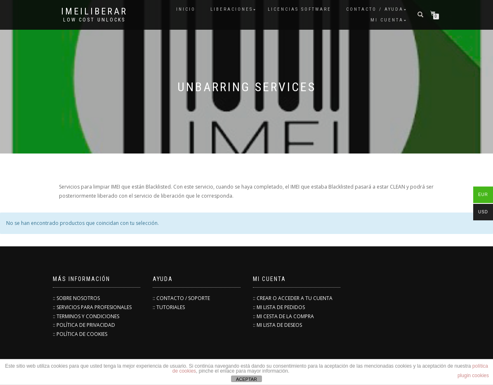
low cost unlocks (94, 20)
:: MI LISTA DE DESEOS (277, 324)
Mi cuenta (386, 20)
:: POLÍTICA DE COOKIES (80, 334)
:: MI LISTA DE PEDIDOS (279, 307)
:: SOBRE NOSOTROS (76, 298)
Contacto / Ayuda (374, 9)
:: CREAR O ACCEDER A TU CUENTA (293, 298)
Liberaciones (231, 9)
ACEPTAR (246, 379)
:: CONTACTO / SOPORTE (181, 298)
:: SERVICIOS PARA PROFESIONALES (92, 307)
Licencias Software (299, 9)
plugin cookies (473, 375)
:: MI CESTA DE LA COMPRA (283, 316)
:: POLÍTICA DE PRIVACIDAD (84, 324)
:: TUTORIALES (169, 307)
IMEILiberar (94, 12)
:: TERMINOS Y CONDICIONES (86, 316)
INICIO (186, 9)
